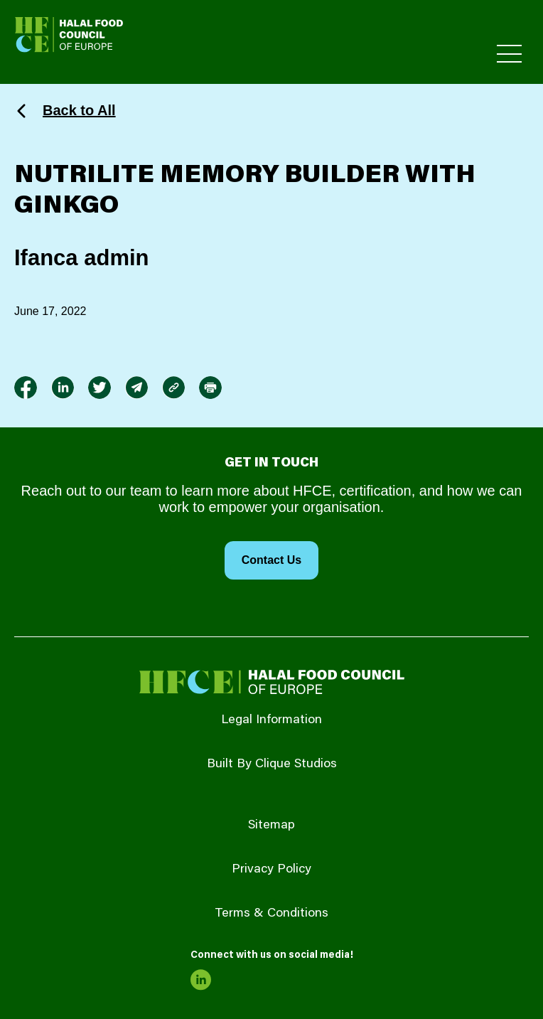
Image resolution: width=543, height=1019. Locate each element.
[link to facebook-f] (25, 387)
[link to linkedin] (62, 387)
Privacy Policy (271, 869)
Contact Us (271, 560)
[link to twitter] (99, 387)
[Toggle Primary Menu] (509, 54)
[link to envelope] (136, 387)
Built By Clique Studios (272, 764)
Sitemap (271, 825)
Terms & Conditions (271, 913)
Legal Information (271, 720)
